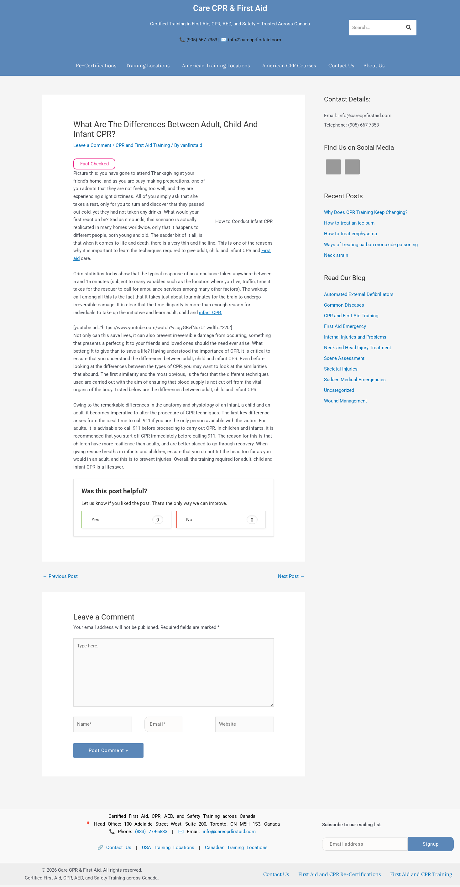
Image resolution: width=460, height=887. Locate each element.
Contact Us (341, 65)
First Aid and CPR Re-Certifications (339, 876)
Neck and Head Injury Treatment (357, 347)
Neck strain (336, 254)
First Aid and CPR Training (421, 876)
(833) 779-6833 (151, 834)
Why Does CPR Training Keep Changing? (365, 212)
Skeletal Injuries (341, 368)
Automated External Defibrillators (359, 294)
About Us (373, 65)
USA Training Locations (168, 850)
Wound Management (345, 399)
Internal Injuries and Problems (355, 336)
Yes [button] (127, 520)
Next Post (291, 576)
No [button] (222, 520)
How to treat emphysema (350, 233)
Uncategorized (339, 389)
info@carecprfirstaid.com (254, 40)
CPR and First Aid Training (143, 145)
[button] (149, 65)
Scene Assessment (344, 357)
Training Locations (148, 65)
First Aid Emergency (345, 325)
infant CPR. (210, 312)
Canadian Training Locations (236, 850)
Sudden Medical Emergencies (355, 378)
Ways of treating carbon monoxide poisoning (371, 244)
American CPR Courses (289, 65)
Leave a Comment (92, 145)
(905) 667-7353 (201, 40)
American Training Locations (216, 65)
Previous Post (60, 576)
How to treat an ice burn (349, 223)
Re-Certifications (96, 65)
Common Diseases (344, 304)
